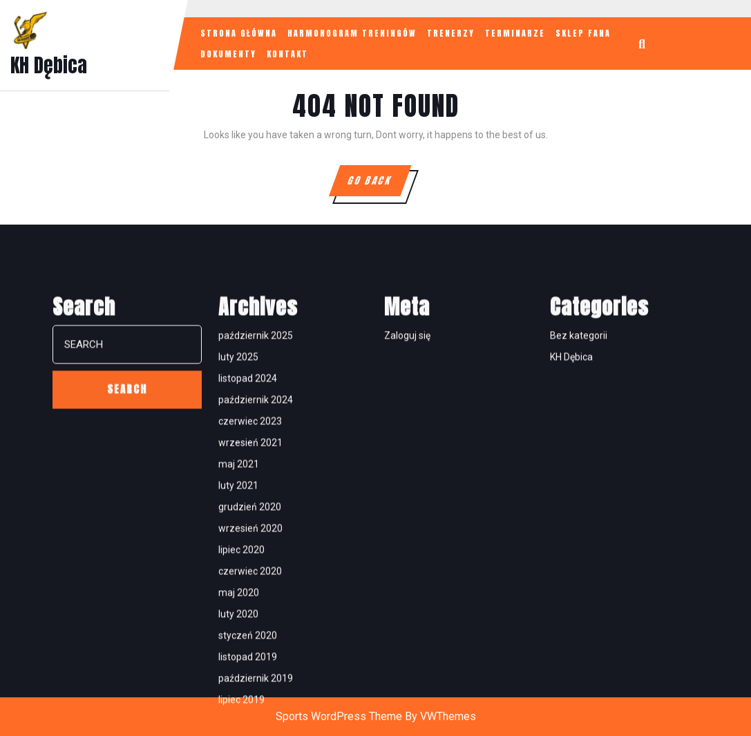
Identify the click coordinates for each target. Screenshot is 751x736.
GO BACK (378, 184)
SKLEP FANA (583, 33)
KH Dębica (48, 64)
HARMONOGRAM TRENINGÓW (352, 33)
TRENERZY (451, 33)
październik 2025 (255, 523)
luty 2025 (238, 544)
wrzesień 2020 (250, 715)
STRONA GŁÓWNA (238, 33)
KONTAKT (287, 54)
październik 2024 (255, 587)
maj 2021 (238, 651)
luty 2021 (238, 673)
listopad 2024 (247, 566)
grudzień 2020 (249, 694)
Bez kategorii (578, 523)
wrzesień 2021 (250, 630)
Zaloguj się (407, 523)
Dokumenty (228, 54)
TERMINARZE (515, 33)
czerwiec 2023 (250, 608)
